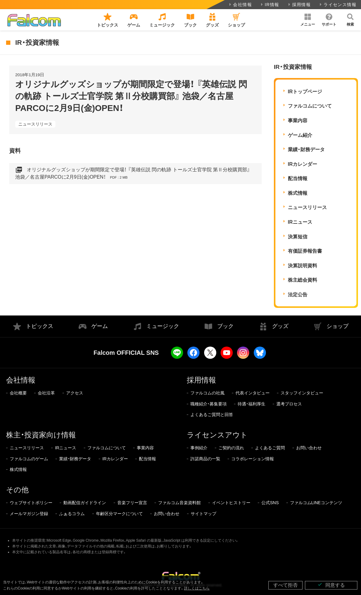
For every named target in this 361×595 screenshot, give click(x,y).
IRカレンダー (302, 164)
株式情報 (297, 193)
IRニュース (300, 222)
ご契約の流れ (231, 447)
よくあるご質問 (270, 447)
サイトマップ (203, 513)
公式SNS (270, 502)
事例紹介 (198, 447)
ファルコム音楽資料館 (179, 502)
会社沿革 (46, 392)
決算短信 (297, 236)
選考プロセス (289, 403)
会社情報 (240, 4)
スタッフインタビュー (302, 392)
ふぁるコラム (72, 513)
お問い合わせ (309, 447)
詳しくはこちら (197, 588)
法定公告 (297, 294)
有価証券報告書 (305, 251)
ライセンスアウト (217, 435)
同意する (331, 585)
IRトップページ (305, 91)
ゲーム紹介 (300, 135)
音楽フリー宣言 (132, 502)
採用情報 (299, 4)
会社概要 (18, 392)
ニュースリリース (35, 124)
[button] (307, 19)
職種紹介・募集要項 (208, 403)
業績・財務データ (306, 149)
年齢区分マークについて (119, 513)
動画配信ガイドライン (84, 502)
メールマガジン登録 (29, 513)
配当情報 (297, 178)
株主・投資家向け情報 (41, 435)
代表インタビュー (252, 392)
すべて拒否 (285, 585)
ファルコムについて (310, 106)
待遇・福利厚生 (251, 403)
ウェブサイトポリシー (31, 502)
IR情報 (269, 4)
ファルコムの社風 (207, 392)
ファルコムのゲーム (29, 458)
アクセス (74, 392)
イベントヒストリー (231, 502)
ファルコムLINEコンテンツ (316, 502)
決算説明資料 (302, 265)
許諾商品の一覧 (205, 458)
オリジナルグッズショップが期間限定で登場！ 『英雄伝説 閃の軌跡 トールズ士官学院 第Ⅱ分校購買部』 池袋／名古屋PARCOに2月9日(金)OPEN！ (132, 173)
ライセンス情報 (337, 4)
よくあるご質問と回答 (211, 414)
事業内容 (297, 120)
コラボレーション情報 (252, 458)
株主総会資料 (302, 280)
